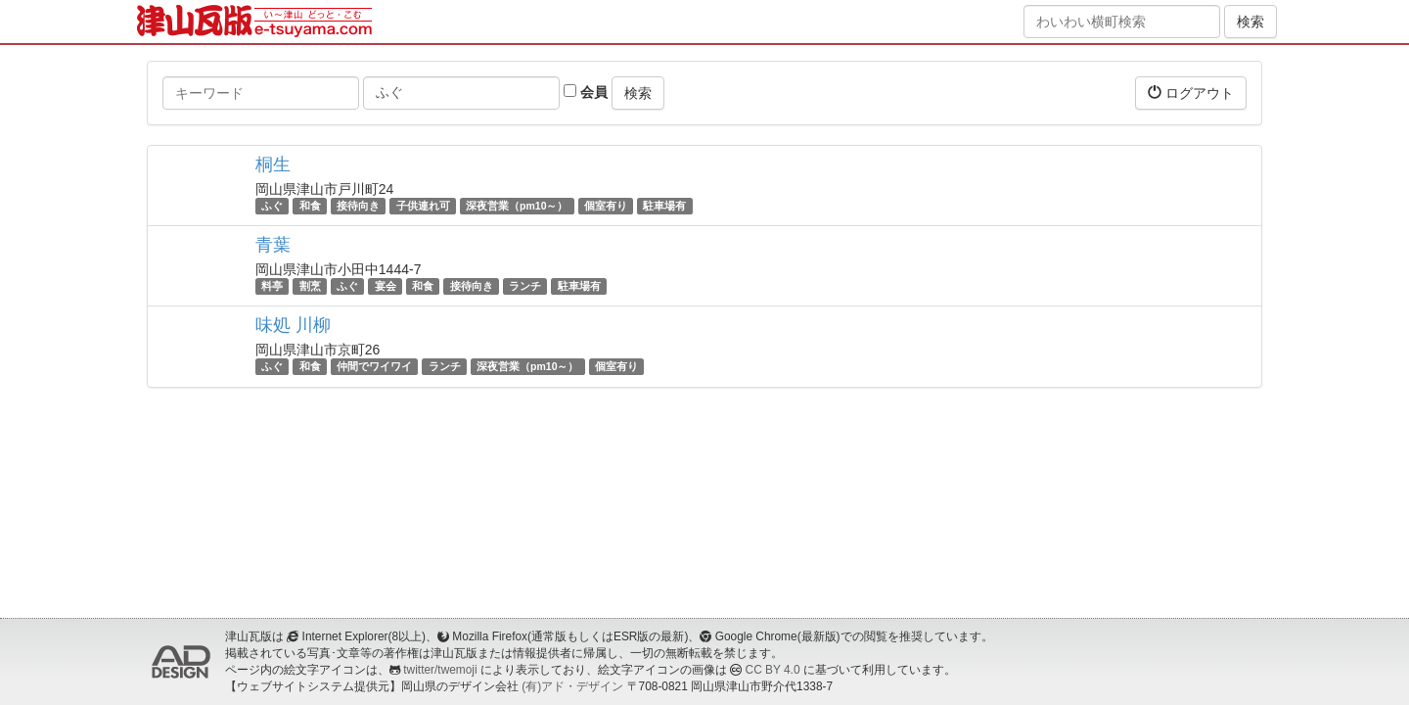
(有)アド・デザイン (572, 686)
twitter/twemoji (440, 670)
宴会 (385, 286)
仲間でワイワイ (374, 366)
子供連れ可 (423, 206)
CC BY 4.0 (773, 670)
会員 (586, 92)
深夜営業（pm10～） (517, 206)
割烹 (310, 286)
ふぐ (272, 206)
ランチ (525, 286)
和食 (310, 206)
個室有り (605, 206)
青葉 (273, 245)
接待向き (358, 206)
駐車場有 (664, 206)
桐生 (273, 164)
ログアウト (1191, 92)
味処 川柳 (293, 325)
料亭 (272, 286)
